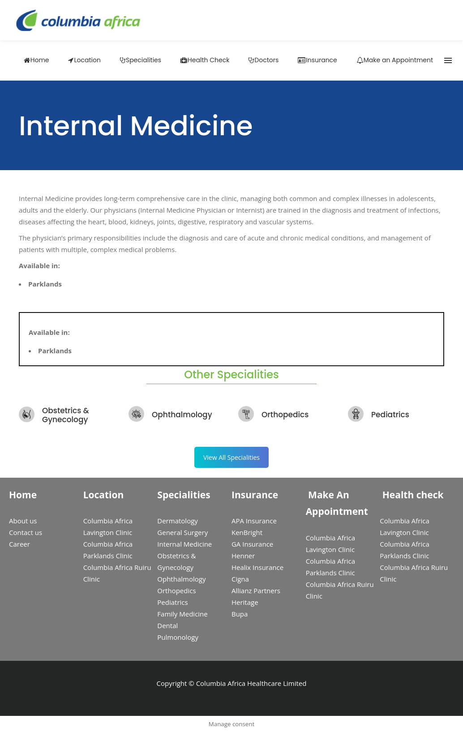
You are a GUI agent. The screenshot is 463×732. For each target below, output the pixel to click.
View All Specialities (231, 457)
